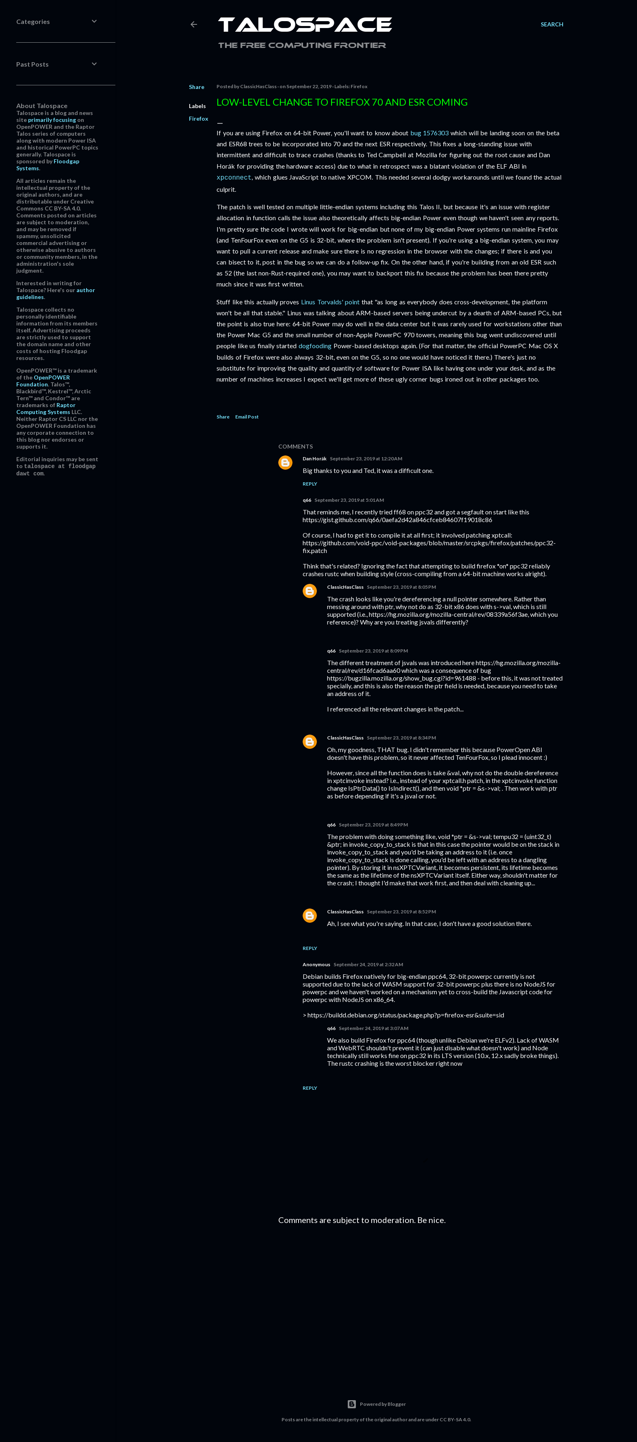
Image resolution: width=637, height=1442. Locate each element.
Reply (310, 483)
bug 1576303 (429, 133)
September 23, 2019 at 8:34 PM (401, 737)
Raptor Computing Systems (46, 408)
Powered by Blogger (376, 1403)
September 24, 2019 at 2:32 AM (368, 964)
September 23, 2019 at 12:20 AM (366, 458)
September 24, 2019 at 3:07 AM (373, 1027)
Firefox (198, 118)
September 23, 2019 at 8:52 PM (401, 911)
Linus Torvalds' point (330, 301)
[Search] (552, 24)
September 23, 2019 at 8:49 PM (373, 824)
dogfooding (315, 345)
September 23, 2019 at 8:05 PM (401, 586)
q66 (307, 499)
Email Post (247, 416)
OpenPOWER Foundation (43, 381)
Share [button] (196, 86)
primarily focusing (52, 119)
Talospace (305, 26)
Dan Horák (315, 458)
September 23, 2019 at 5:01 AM (349, 499)
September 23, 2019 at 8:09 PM (373, 650)
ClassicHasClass (345, 586)
